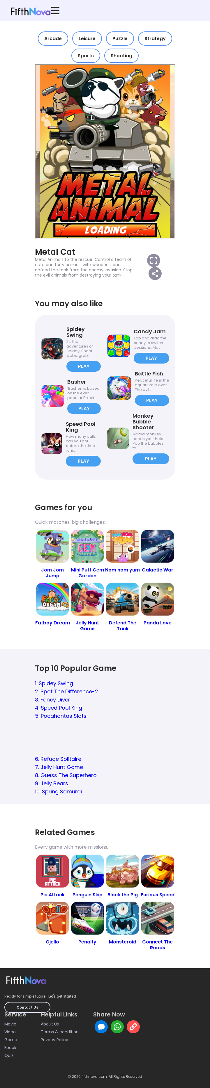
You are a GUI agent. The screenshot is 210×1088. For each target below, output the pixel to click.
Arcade (53, 38)
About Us (50, 1024)
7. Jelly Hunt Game (59, 767)
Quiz (8, 1055)
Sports (86, 55)
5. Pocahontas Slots (61, 716)
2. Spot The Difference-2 (66, 691)
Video (10, 1032)
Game (10, 1040)
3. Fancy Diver (52, 699)
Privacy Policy (54, 1040)
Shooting (121, 55)
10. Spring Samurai (58, 791)
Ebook (10, 1047)
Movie (10, 1024)
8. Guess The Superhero (66, 775)
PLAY (83, 366)
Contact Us (27, 1007)
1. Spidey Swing (54, 683)
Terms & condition (60, 1032)
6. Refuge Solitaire (58, 759)
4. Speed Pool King (58, 707)
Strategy (155, 38)
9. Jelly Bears (51, 783)
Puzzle (120, 38)
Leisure (87, 38)
